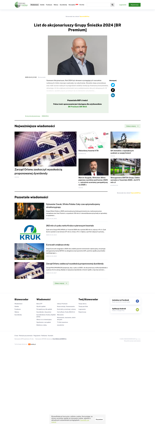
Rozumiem (99, 419)
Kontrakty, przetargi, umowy (66, 309)
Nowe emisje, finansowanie (66, 306)
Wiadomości (35, 5)
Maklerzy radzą (41, 325)
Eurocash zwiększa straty (57, 245)
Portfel (81, 5)
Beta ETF (39, 303)
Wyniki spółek (41, 306)
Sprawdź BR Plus (84, 16)
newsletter (60, 325)
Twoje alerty (82, 303)
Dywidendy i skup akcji (43, 312)
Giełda (42, 5)
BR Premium (73, 107)
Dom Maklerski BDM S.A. (60, 339)
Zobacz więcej (132, 126)
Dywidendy (63, 5)
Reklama (44, 335)
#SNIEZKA (45, 116)
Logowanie (122, 5)
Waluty (56, 5)
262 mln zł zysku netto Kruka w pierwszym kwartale (70, 225)
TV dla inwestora (62, 322)
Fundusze (49, 5)
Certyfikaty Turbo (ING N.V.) (66, 312)
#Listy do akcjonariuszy (32, 116)
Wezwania (60, 315)
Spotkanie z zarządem (43, 322)
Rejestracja (134, 5)
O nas (16, 335)
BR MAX (83, 107)
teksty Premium (62, 303)
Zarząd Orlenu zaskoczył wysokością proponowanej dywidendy (75, 263)
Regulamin (37, 335)
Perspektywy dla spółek (44, 309)
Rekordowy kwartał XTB (88, 151)
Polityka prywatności (26, 335)
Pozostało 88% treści (77, 100)
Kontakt (50, 335)
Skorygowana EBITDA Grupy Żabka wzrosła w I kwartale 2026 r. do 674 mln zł (125, 180)
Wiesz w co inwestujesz (44, 319)
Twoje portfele (83, 306)
